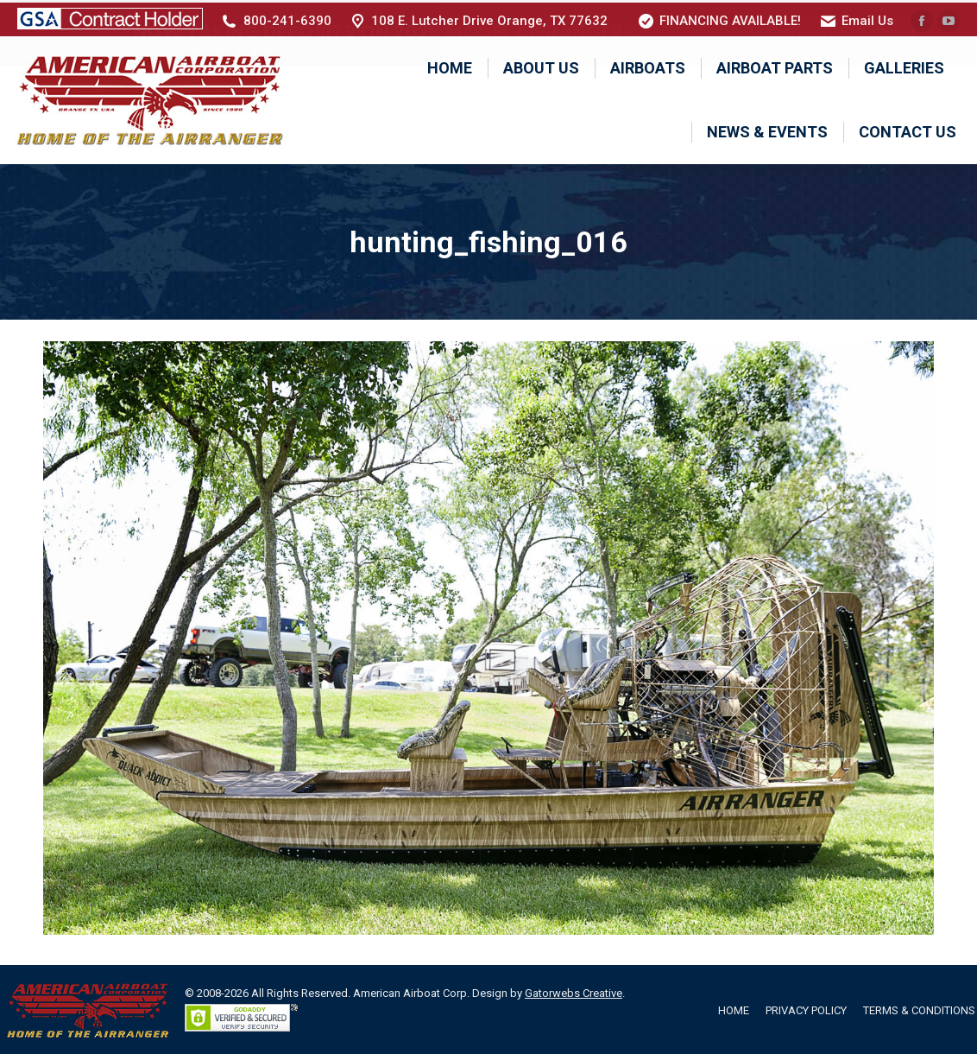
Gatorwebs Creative (573, 991)
